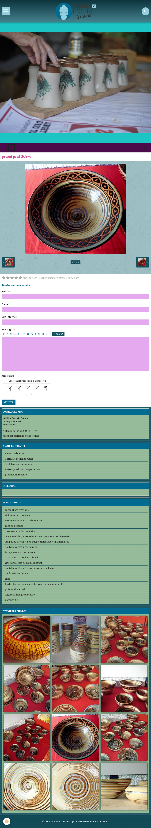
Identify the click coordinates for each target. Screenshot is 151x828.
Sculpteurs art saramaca (18, 464)
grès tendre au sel (15, 589)
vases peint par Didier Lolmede (22, 557)
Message (7, 329)
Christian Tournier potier (19, 458)
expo (7, 578)
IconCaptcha (27, 395)
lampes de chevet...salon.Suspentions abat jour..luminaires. (37, 541)
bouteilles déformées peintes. (21, 547)
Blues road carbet (14, 453)
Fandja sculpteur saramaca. (20, 552)
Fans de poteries (14, 525)
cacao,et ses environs (17, 510)
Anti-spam (8, 375)
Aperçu (58, 334)
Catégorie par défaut (16, 573)
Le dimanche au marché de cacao (23, 520)
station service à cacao (17, 515)
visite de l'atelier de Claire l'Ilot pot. (23, 562)
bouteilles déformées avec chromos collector (30, 568)
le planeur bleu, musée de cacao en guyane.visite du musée (37, 536)
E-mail (5, 304)
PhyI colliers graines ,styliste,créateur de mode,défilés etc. (36, 584)
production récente (16, 474)
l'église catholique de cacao (20, 594)
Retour (75, 262)
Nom (4, 291)
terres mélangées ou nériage (21, 531)
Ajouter (8, 402)
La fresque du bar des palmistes (22, 469)
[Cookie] (6, 821)
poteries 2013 (12, 600)
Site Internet (9, 316)
